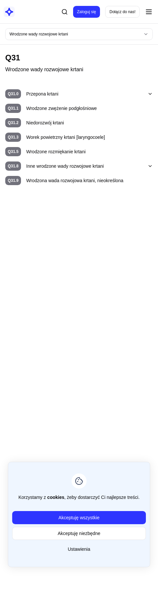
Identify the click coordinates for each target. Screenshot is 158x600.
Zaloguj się (86, 12)
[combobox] (79, 34)
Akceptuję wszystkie (78, 517)
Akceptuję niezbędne (79, 533)
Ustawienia (79, 549)
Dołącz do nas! (122, 12)
